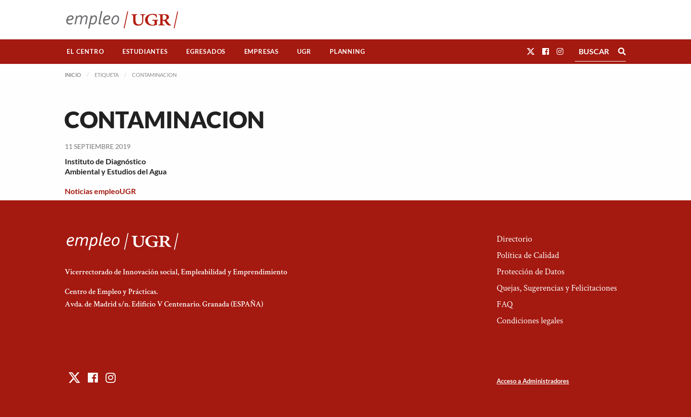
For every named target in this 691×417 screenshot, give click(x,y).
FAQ (505, 304)
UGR (304, 51)
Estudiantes (145, 51)
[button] (530, 51)
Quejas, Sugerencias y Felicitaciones (557, 288)
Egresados (206, 51)
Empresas (261, 51)
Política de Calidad (528, 255)
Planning (347, 51)
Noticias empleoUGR (100, 191)
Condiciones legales (530, 320)
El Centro (85, 51)
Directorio (514, 239)
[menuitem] (85, 51)
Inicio (73, 75)
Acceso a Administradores (533, 381)
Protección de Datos (530, 271)
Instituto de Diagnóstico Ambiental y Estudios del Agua (116, 166)
